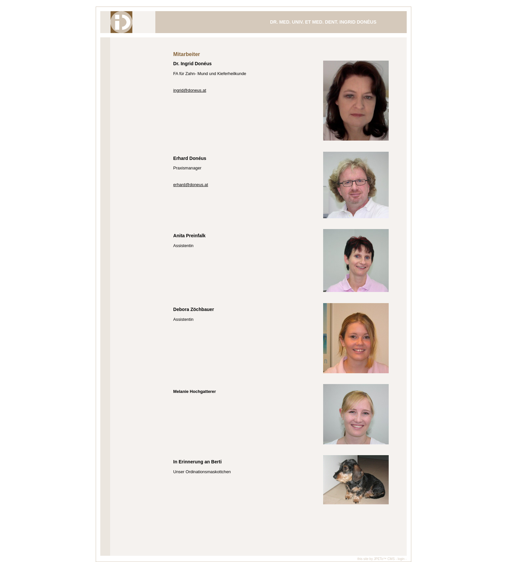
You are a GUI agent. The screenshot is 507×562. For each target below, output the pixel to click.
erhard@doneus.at (190, 184)
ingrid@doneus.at (189, 90)
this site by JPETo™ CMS (376, 559)
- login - (401, 559)
